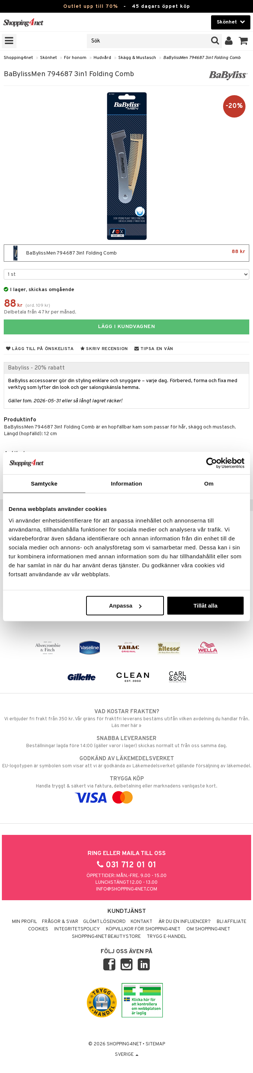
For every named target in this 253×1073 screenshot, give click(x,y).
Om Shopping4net (208, 929)
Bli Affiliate (231, 922)
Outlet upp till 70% (90, 6)
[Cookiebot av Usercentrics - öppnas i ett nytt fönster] (211, 462)
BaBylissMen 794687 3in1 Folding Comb (201, 58)
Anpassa (125, 605)
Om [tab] (208, 483)
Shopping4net (18, 58)
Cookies (38, 929)
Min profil (24, 922)
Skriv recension (104, 349)
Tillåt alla (205, 605)
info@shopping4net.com (126, 889)
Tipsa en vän (153, 349)
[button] (243, 41)
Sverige (126, 1055)
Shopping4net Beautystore (106, 937)
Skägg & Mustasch (137, 58)
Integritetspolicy (77, 929)
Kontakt (141, 922)
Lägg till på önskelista (40, 349)
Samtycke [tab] (44, 483)
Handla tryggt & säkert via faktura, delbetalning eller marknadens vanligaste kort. (126, 788)
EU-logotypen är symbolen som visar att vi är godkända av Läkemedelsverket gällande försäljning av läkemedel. (126, 762)
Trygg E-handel (166, 937)
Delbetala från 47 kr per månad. (40, 312)
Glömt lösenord (104, 922)
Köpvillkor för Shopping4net (143, 929)
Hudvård (102, 58)
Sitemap (155, 1044)
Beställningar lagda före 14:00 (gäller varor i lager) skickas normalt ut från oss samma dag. (126, 742)
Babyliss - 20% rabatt (36, 368)
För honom (75, 58)
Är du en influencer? (184, 922)
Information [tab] (126, 483)
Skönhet (48, 58)
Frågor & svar (60, 922)
